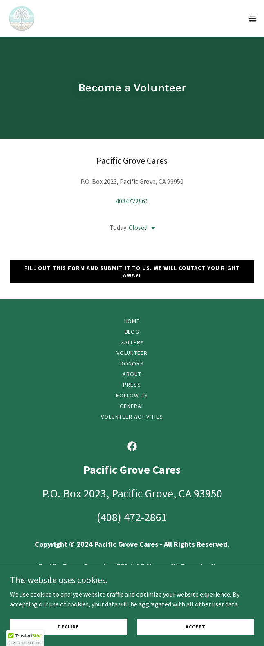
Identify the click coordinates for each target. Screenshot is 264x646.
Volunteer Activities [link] (132, 416)
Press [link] (132, 384)
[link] (22, 18)
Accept (195, 627)
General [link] (132, 406)
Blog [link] (132, 331)
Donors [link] (132, 363)
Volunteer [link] (132, 352)
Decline (68, 627)
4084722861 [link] (132, 201)
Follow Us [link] (132, 395)
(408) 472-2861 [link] (132, 517)
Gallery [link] (132, 342)
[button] (252, 18)
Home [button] (132, 321)
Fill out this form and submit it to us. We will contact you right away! (132, 271)
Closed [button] (138, 227)
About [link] (132, 374)
